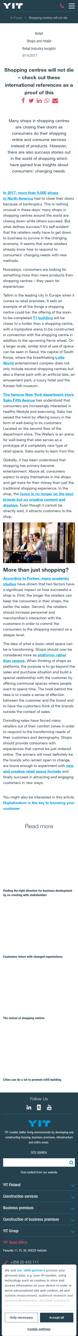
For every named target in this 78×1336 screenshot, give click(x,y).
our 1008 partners (31, 1270)
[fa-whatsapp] (47, 100)
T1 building (43, 317)
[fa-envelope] (55, 100)
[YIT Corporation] (49, 1107)
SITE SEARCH (39, 1153)
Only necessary (21, 1317)
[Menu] (71, 5)
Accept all (56, 1317)
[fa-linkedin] (39, 100)
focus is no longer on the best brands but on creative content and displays (38, 499)
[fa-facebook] (23, 100)
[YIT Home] (13, 6)
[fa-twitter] (31, 100)
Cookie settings (39, 1329)
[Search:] (71, 1162)
